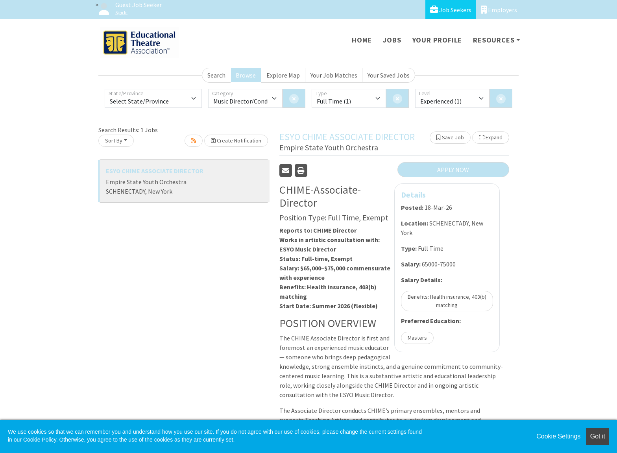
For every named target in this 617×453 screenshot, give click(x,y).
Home (362, 39)
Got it (597, 436)
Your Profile (437, 39)
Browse (246, 75)
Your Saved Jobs (389, 75)
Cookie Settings (558, 436)
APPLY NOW (453, 170)
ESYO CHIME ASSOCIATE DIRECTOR (154, 171)
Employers (499, 10)
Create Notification (236, 140)
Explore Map (283, 75)
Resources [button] (493, 39)
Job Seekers (450, 10)
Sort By (113, 140)
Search (216, 75)
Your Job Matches (333, 75)
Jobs (392, 39)
